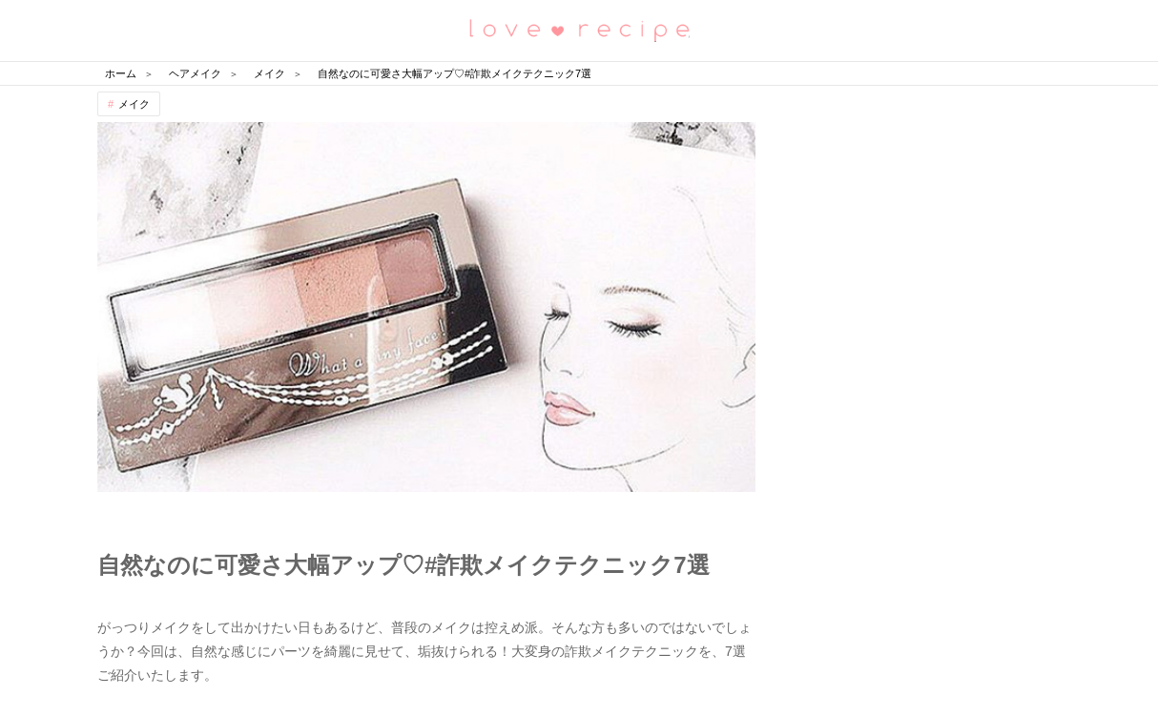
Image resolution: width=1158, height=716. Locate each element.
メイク (134, 104)
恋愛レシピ (579, 29)
